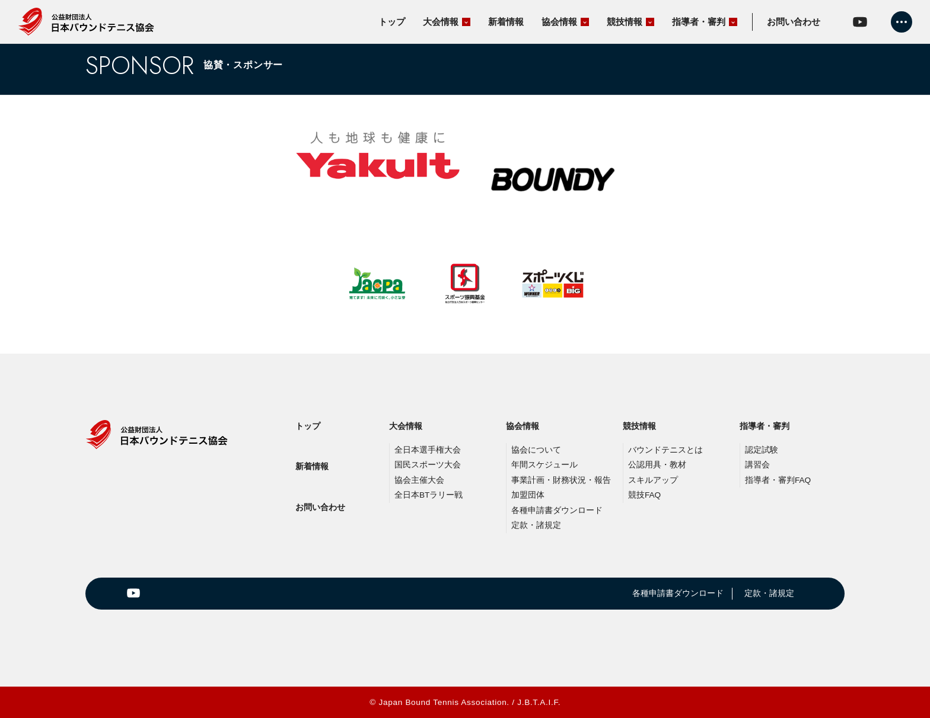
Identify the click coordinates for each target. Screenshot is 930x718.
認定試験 (761, 449)
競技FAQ (644, 495)
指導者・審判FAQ (778, 480)
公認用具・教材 (657, 464)
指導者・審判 (764, 426)
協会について (536, 449)
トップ (307, 426)
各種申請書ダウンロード (557, 510)
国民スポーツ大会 (427, 464)
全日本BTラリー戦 (428, 495)
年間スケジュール (544, 464)
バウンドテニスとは (665, 449)
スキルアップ (653, 480)
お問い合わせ (320, 507)
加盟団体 (527, 495)
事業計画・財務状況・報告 (561, 480)
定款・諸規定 (536, 525)
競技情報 (639, 426)
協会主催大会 (419, 480)
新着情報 (312, 466)
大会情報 (405, 426)
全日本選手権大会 (427, 449)
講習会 (757, 464)
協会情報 (522, 426)
